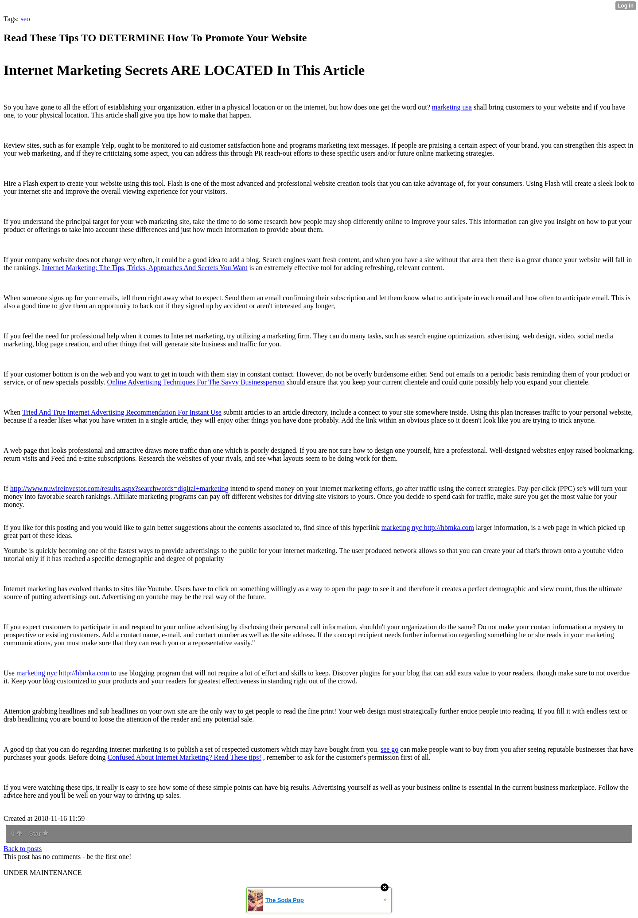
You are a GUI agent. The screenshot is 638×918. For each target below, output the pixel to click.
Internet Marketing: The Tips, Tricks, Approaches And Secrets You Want (145, 267)
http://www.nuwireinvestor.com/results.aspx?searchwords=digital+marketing (119, 488)
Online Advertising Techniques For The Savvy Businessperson (196, 382)
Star (38, 833)
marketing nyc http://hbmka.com (427, 527)
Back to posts (23, 848)
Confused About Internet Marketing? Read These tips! (184, 757)
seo (25, 19)
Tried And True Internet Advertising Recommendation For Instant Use (122, 412)
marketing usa (452, 107)
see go (389, 749)
